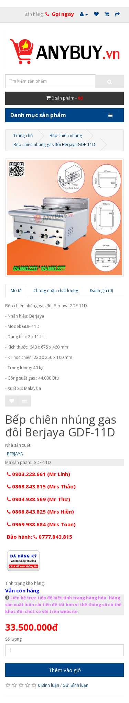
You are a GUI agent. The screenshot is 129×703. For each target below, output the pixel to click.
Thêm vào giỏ (65, 669)
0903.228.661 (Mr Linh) (38, 474)
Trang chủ (23, 135)
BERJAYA (15, 454)
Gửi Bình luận (75, 685)
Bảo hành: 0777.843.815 (39, 536)
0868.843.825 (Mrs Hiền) (40, 511)
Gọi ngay (63, 13)
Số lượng (13, 639)
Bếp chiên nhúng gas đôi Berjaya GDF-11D (54, 144)
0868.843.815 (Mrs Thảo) (41, 486)
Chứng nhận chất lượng (55, 290)
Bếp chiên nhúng (66, 135)
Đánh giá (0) (101, 290)
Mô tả (16, 290)
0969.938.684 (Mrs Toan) (41, 524)
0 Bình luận (48, 685)
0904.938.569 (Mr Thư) (38, 499)
